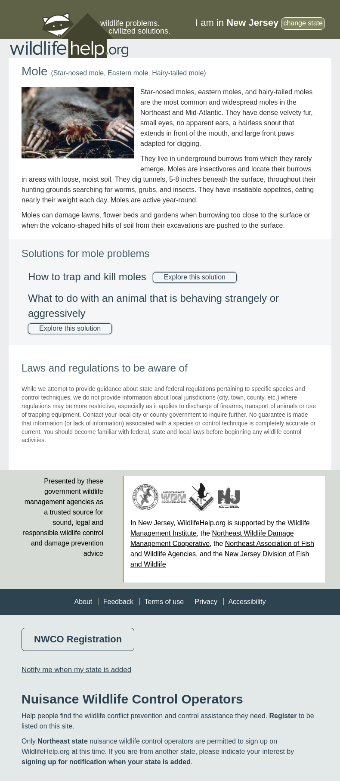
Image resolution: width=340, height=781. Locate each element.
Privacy (206, 601)
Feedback (118, 601)
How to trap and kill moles (87, 276)
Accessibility (247, 601)
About (83, 601)
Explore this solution (195, 277)
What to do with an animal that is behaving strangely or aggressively (153, 305)
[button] (78, 122)
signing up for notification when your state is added (106, 762)
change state (303, 23)
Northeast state (62, 741)
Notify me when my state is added (76, 670)
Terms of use (164, 601)
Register (283, 715)
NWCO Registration (78, 639)
